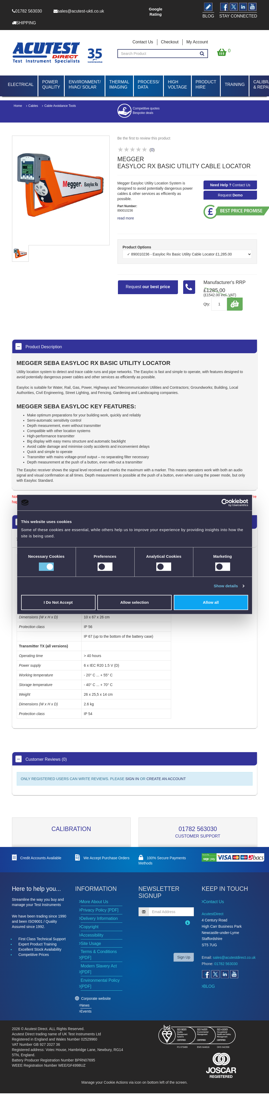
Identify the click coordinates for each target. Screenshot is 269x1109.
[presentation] (172, 938)
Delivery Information (99, 918)
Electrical (21, 84)
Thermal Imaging (119, 84)
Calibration (71, 829)
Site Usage (91, 943)
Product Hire (206, 84)
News (84, 1005)
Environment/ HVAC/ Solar (85, 84)
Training (234, 84)
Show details (226, 586)
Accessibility (92, 935)
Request (230, 195)
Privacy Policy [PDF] (99, 910)
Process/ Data (148, 84)
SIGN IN (132, 779)
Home (18, 106)
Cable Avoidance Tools (60, 106)
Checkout (170, 42)
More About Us (94, 901)
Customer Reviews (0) (41, 759)
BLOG (209, 986)
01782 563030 (197, 829)
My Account (197, 42)
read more (125, 218)
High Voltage (177, 84)
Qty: (207, 304)
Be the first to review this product (143, 138)
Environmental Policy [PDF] (100, 983)
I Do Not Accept (58, 602)
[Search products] (202, 54)
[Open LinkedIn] (224, 974)
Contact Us (143, 42)
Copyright (89, 927)
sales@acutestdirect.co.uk (234, 957)
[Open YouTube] (234, 974)
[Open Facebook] (206, 974)
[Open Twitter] (215, 974)
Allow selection (134, 602)
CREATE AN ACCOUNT (166, 779)
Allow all (211, 602)
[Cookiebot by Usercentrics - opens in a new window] (225, 503)
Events (86, 1011)
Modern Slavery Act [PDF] (99, 969)
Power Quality (51, 84)
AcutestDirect (212, 914)
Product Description (38, 346)
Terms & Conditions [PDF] (99, 954)
